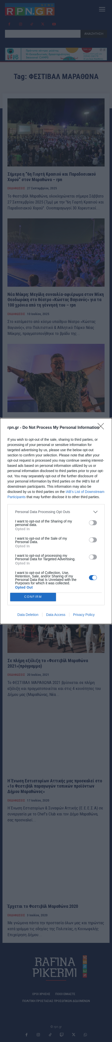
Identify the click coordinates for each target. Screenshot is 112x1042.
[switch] (93, 522)
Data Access (55, 615)
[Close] (102, 428)
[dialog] (56, 521)
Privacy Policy (84, 615)
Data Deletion (27, 615)
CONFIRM (33, 597)
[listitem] (56, 512)
